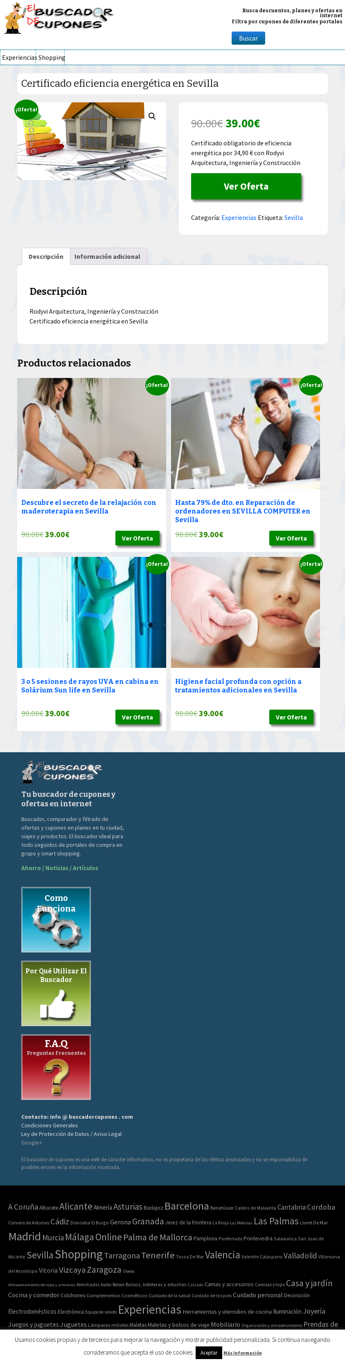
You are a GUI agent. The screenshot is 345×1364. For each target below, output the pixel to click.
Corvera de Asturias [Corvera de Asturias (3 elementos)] (28, 1222)
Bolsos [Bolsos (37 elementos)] (118, 1284)
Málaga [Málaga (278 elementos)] (79, 1237)
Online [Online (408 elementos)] (108, 1237)
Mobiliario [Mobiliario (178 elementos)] (225, 1324)
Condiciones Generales (49, 1125)
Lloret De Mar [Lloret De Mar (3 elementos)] (314, 1222)
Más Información (242, 1353)
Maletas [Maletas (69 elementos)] (138, 1324)
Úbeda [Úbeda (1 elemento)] (129, 1271)
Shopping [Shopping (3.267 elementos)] (79, 1254)
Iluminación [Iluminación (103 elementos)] (287, 1311)
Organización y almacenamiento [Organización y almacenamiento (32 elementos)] (271, 1325)
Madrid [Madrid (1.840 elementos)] (24, 1236)
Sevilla (293, 217)
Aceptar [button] (209, 1352)
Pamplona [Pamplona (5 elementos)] (205, 1238)
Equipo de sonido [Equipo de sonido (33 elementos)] (101, 1312)
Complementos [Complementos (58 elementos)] (103, 1295)
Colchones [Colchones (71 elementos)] (73, 1295)
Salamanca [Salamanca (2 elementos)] (285, 1238)
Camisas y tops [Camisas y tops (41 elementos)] (270, 1284)
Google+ (31, 1142)
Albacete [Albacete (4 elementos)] (48, 1207)
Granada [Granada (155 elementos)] (148, 1221)
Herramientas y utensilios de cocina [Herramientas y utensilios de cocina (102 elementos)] (227, 1311)
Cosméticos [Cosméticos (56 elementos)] (134, 1295)
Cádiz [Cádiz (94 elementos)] (59, 1221)
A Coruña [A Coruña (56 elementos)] (23, 1207)
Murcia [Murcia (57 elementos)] (53, 1237)
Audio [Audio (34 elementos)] (106, 1284)
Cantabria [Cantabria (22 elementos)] (291, 1207)
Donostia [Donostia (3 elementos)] (80, 1222)
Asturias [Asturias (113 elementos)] (127, 1206)
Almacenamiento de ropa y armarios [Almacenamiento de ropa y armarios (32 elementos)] (41, 1284)
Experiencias (19, 57)
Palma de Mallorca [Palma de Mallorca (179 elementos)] (157, 1237)
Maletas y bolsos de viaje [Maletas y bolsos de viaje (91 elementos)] (179, 1324)
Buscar (248, 38)
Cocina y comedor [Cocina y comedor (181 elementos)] (33, 1294)
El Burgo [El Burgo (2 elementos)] (100, 1222)
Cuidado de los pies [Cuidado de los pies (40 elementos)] (212, 1295)
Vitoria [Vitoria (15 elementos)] (48, 1270)
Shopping (51, 57)
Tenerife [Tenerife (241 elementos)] (158, 1255)
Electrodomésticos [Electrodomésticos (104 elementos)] (32, 1311)
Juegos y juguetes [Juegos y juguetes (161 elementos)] (33, 1324)
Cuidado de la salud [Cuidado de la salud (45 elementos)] (169, 1295)
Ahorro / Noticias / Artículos (59, 868)
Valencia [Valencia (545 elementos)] (222, 1255)
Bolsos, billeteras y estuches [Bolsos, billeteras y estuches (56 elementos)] (156, 1284)
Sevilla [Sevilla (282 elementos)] (40, 1255)
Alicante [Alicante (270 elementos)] (75, 1206)
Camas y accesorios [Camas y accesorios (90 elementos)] (229, 1284)
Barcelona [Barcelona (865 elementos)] (187, 1205)
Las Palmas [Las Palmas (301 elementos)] (276, 1221)
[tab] (46, 256)
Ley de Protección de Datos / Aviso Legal (71, 1134)
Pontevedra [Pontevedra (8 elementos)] (258, 1238)
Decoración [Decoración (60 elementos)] (297, 1295)
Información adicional (107, 256)
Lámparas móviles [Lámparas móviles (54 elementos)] (108, 1325)
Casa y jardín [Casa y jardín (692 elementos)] (309, 1283)
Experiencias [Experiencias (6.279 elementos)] (149, 1309)
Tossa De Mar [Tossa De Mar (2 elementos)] (190, 1256)
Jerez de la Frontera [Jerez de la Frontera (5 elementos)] (188, 1222)
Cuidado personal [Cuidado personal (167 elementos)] (258, 1295)
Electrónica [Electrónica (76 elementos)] (71, 1311)
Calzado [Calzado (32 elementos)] (195, 1284)
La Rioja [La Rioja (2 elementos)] (220, 1222)
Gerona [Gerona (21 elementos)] (120, 1222)
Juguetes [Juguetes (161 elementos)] (73, 1324)
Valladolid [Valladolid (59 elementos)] (300, 1255)
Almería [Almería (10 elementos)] (103, 1207)
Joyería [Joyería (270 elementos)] (314, 1311)
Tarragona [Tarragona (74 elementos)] (122, 1255)
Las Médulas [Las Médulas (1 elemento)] (241, 1223)
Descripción (46, 256)
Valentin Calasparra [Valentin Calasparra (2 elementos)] (261, 1256)
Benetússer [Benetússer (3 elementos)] (222, 1208)
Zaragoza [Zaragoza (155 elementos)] (104, 1269)
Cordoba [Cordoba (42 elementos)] (321, 1207)
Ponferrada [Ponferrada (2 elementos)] (230, 1238)
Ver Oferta (246, 186)
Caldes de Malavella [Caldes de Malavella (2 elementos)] (255, 1208)
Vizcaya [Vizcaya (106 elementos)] (72, 1269)
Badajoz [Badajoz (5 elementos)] (153, 1207)
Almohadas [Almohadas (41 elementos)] (88, 1284)
